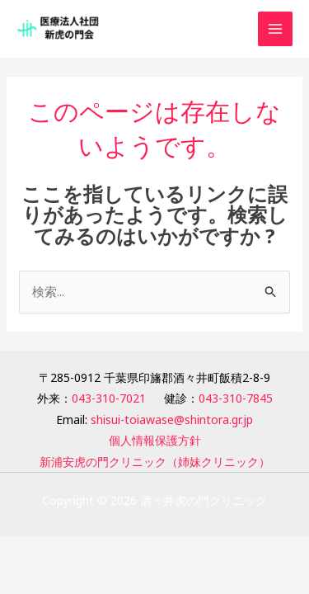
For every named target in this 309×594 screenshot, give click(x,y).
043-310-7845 (236, 398)
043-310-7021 (109, 398)
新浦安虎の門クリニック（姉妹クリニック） (155, 461)
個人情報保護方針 (155, 440)
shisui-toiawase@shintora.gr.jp (172, 419)
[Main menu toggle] (275, 29)
